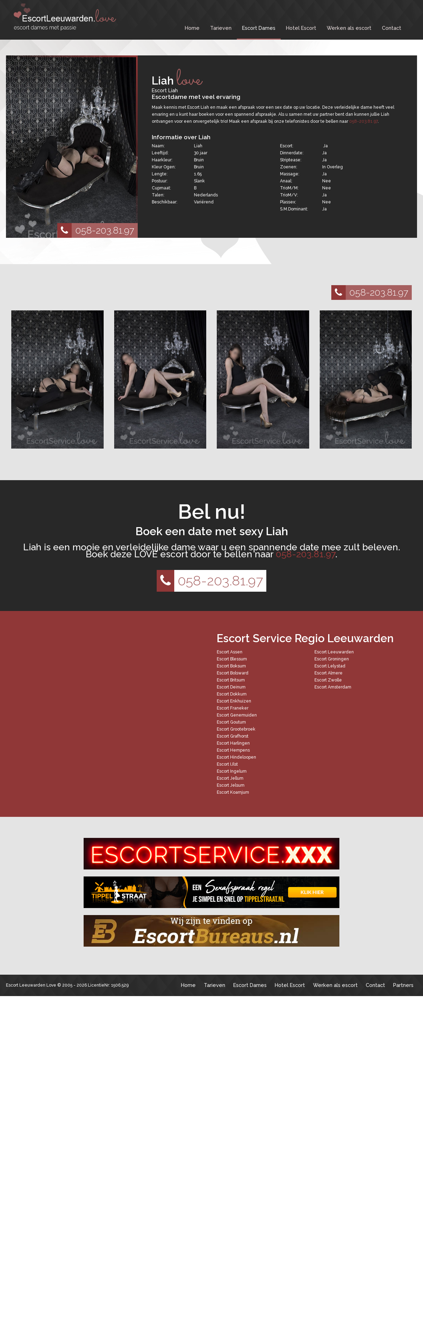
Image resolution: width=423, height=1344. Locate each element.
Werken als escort (349, 28)
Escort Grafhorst (232, 736)
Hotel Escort (301, 28)
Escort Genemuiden (237, 715)
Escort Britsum (231, 680)
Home (192, 28)
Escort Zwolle (328, 680)
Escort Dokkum (232, 694)
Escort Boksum (231, 666)
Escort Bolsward (232, 673)
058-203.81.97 (95, 230)
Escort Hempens (233, 750)
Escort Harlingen (233, 743)
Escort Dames (258, 28)
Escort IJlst (227, 764)
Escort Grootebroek (236, 729)
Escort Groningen (331, 659)
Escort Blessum (232, 659)
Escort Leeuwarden (334, 652)
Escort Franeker (232, 708)
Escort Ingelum (232, 771)
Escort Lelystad (329, 666)
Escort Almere (328, 673)
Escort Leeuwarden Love (31, 985)
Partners (403, 985)
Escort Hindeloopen (236, 757)
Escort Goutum (231, 722)
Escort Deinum (231, 687)
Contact (391, 28)
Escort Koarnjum (233, 792)
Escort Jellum (230, 778)
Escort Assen (229, 652)
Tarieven (221, 28)
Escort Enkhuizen (234, 701)
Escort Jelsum (231, 785)
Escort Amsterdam (332, 687)
